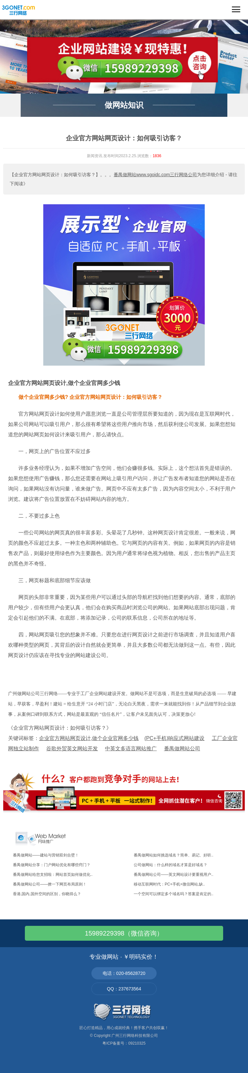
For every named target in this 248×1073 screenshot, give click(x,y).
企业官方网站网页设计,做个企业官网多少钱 (64, 383)
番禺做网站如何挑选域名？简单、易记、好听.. (173, 855)
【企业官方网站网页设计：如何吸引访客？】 (55, 174)
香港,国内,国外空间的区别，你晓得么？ (47, 894)
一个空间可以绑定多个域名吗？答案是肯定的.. (173, 894)
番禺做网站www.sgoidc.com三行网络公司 (155, 174)
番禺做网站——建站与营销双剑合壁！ (46, 855)
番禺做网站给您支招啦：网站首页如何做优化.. (53, 874)
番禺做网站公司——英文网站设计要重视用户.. (173, 874)
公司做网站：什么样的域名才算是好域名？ (170, 865)
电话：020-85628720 (124, 973)
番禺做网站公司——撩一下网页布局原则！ (50, 884)
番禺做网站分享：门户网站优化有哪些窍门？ (51, 865)
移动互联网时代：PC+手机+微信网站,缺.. (169, 884)
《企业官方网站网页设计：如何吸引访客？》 (59, 728)
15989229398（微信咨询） (124, 933)
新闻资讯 (94, 156)
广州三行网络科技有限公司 (134, 1035)
